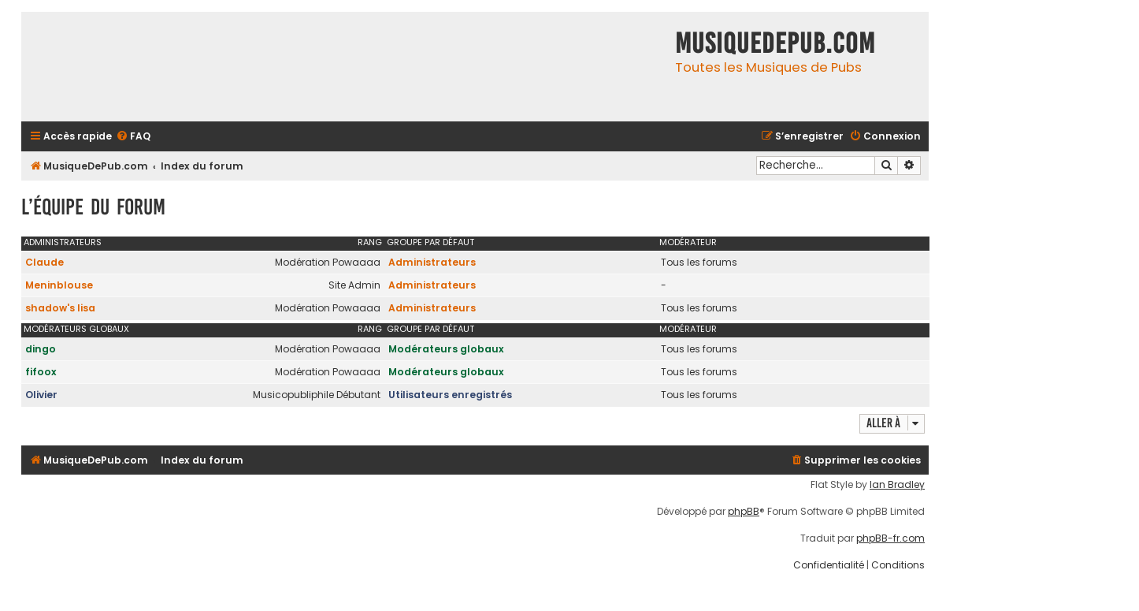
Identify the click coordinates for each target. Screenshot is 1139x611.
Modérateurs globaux (76, 328)
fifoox (41, 371)
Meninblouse (59, 285)
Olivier (41, 394)
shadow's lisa (60, 308)
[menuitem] (133, 136)
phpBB (743, 511)
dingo (40, 349)
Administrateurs (63, 242)
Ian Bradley (897, 485)
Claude (44, 262)
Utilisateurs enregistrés (450, 394)
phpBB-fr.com (890, 538)
